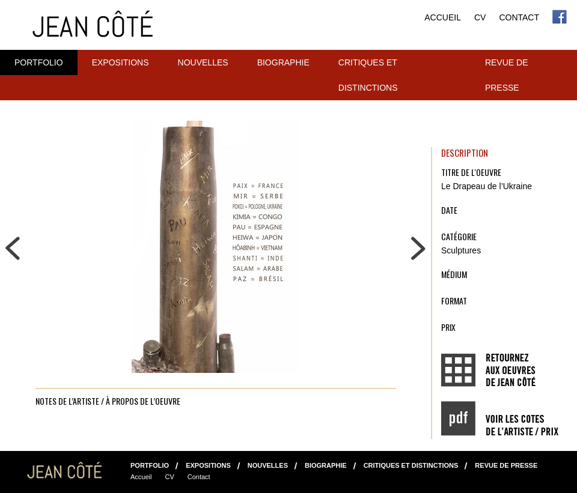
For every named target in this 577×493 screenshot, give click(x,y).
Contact (519, 17)
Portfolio (38, 62)
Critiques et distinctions (368, 75)
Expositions (120, 62)
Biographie (283, 62)
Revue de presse (506, 75)
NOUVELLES (203, 62)
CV (480, 17)
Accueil (442, 17)
